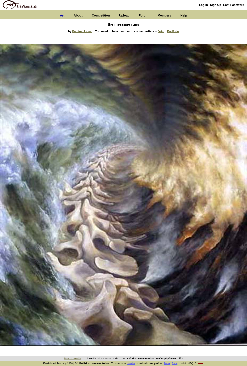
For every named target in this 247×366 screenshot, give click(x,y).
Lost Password (233, 4)
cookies (131, 363)
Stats (174, 363)
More (167, 363)
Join (161, 31)
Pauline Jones (82, 31)
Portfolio (173, 31)
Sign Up (215, 4)
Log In (203, 4)
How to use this (72, 358)
